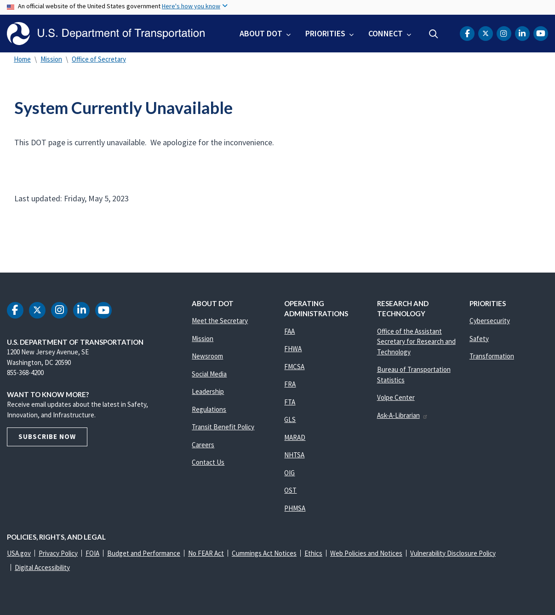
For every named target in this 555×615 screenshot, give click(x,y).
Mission (51, 59)
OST (290, 490)
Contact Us (208, 462)
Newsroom (207, 356)
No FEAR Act (206, 553)
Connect (385, 33)
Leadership (208, 391)
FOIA (92, 553)
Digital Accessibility (42, 567)
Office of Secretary (99, 59)
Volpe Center (396, 397)
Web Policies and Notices (366, 553)
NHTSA (294, 454)
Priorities (325, 33)
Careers (203, 444)
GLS (290, 419)
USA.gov (19, 553)
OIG (289, 472)
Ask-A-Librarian (402, 415)
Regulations (209, 409)
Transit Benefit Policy (223, 426)
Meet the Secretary (220, 320)
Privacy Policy (58, 553)
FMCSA (294, 366)
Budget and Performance (143, 553)
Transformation (491, 356)
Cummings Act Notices (264, 553)
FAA (289, 331)
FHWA (293, 348)
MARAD (294, 437)
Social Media (209, 374)
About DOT (261, 33)
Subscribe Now (47, 436)
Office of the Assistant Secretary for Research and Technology (416, 341)
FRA (290, 384)
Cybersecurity (489, 320)
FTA (289, 402)
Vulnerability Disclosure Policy (453, 553)
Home (22, 59)
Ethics (313, 553)
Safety (479, 338)
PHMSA (294, 508)
